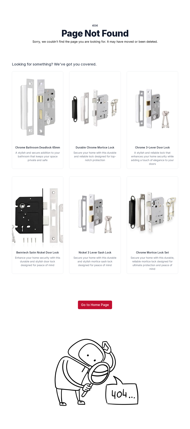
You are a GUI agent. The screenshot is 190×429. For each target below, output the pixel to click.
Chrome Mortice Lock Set (152, 252)
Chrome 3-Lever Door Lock (152, 147)
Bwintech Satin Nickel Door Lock (37, 252)
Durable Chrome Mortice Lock (95, 147)
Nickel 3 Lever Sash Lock (95, 252)
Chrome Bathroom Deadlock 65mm (37, 147)
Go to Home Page (95, 305)
